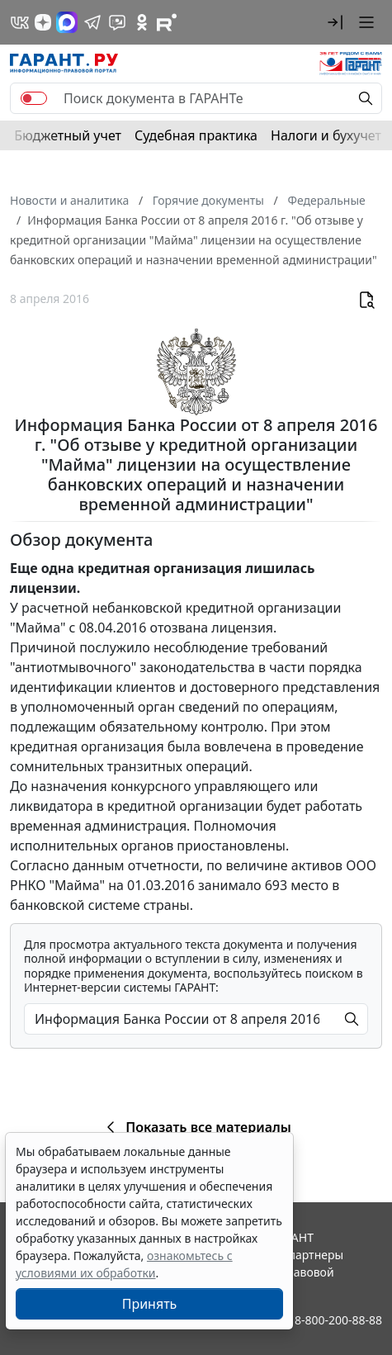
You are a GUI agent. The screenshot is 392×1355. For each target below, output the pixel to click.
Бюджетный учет (67, 135)
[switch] (34, 98)
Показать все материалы (196, 1127)
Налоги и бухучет (326, 135)
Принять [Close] (149, 1304)
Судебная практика (196, 135)
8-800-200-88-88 (338, 1320)
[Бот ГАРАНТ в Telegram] (117, 22)
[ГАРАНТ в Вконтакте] (20, 22)
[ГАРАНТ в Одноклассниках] (142, 22)
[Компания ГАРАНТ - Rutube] (167, 22)
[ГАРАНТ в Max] (67, 22)
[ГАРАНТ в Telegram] (92, 22)
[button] (335, 22)
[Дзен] (43, 22)
